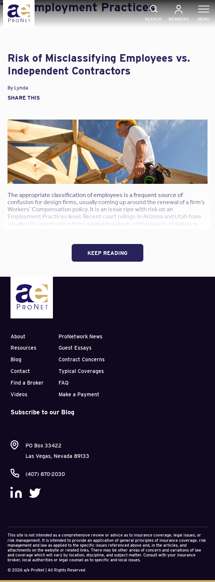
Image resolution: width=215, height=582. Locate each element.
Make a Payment (79, 394)
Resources (23, 348)
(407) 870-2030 (45, 474)
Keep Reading (107, 253)
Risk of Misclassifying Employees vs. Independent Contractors (99, 64)
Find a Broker (27, 383)
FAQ (64, 383)
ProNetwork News (80, 336)
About (18, 336)
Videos (19, 394)
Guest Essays (75, 348)
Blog (16, 359)
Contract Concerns (82, 359)
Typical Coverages (81, 371)
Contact (20, 371)
